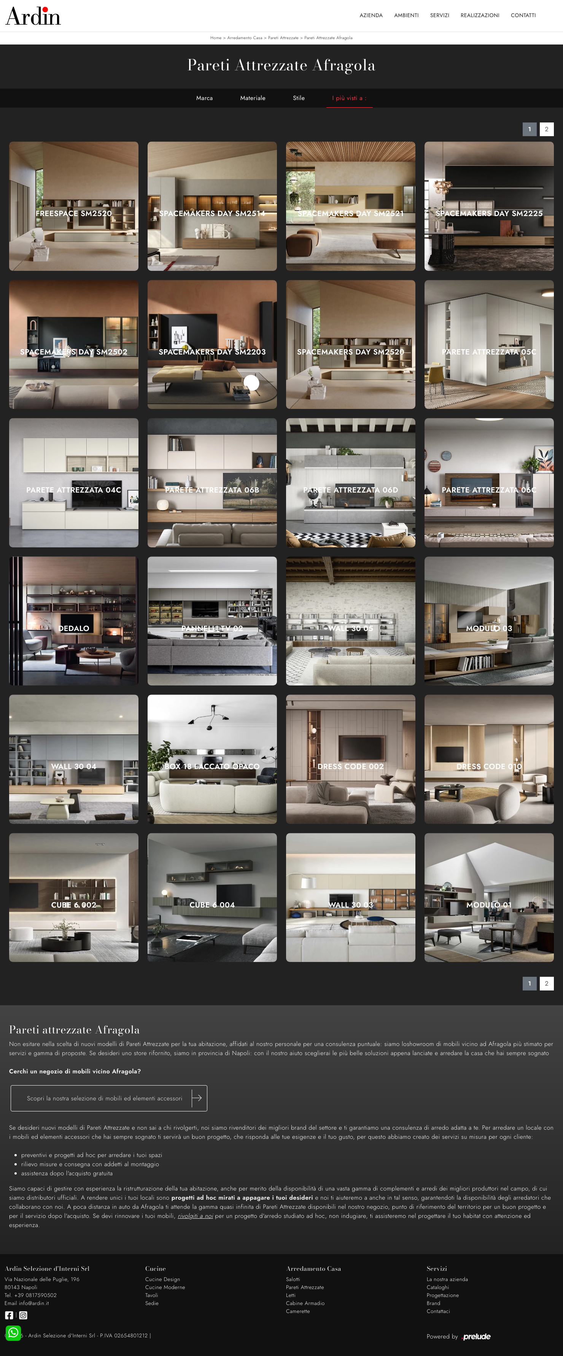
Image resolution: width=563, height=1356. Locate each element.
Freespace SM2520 (74, 214)
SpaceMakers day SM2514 (212, 214)
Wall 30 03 (350, 905)
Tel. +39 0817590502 (31, 1295)
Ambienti (406, 15)
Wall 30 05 (351, 629)
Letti (291, 1295)
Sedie (152, 1303)
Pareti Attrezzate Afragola (328, 38)
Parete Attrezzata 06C (489, 490)
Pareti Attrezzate (283, 38)
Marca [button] (204, 98)
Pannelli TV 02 (212, 629)
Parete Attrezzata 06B (212, 490)
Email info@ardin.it (27, 1303)
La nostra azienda (447, 1279)
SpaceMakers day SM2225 (489, 214)
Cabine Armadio (305, 1303)
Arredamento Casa (244, 38)
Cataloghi (438, 1287)
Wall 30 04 (74, 767)
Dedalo (73, 629)
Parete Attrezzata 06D (350, 490)
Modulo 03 (489, 629)
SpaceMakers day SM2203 (212, 352)
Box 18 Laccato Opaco (212, 767)
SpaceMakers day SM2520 (350, 352)
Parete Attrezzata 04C (73, 490)
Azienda (371, 15)
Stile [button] (299, 98)
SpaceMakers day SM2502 (73, 352)
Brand (434, 1303)
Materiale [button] (253, 98)
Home (215, 38)
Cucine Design (162, 1279)
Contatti (523, 15)
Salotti (293, 1279)
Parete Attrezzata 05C (489, 352)
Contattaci (438, 1311)
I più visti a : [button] (349, 98)
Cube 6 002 (74, 905)
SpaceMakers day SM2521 (350, 214)
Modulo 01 (489, 905)
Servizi (439, 15)
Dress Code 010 (489, 767)
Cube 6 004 (212, 905)
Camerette (298, 1311)
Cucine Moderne (165, 1287)
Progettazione (443, 1295)
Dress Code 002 (351, 767)
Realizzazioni (480, 15)
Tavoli (151, 1295)
